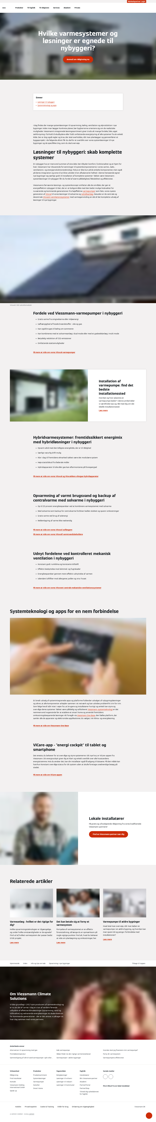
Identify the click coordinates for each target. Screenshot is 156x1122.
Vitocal (48, 194)
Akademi (67, 8)
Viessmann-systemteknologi (100, 709)
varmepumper (89, 191)
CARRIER (31, 1114)
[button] (149, 1115)
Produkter (19, 8)
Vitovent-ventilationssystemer (56, 197)
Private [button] (77, 8)
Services (56, 8)
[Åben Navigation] (4, 7)
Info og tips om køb (38, 963)
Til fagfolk (31, 8)
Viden (25, 963)
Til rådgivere (44, 8)
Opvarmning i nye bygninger (59, 963)
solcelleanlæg (87, 194)
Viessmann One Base (86, 715)
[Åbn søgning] (145, 7)
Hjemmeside (14, 963)
